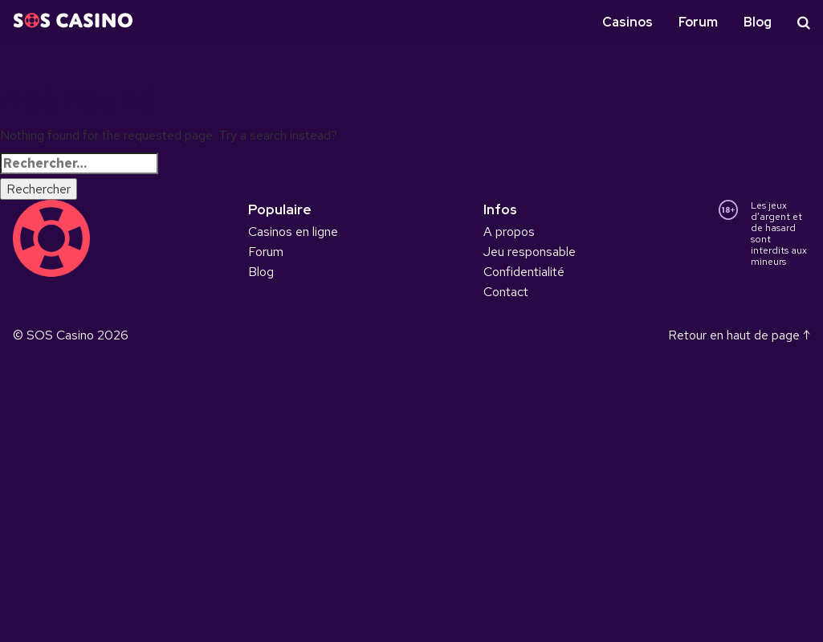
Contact (505, 291)
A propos (509, 231)
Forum (698, 22)
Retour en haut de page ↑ (739, 335)
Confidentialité (523, 271)
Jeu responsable (529, 251)
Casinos (627, 22)
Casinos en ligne (293, 231)
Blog (758, 22)
